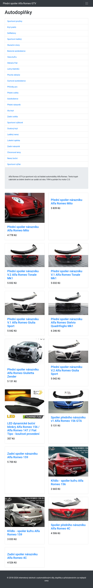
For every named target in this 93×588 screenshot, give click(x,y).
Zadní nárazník (13, 146)
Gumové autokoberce (16, 81)
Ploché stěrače (13, 75)
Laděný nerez (13, 134)
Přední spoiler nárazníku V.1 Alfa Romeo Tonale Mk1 (66, 274)
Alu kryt (10, 110)
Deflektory (11, 33)
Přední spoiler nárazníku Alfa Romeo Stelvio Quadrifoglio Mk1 (66, 322)
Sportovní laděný (14, 39)
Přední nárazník (14, 105)
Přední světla (12, 93)
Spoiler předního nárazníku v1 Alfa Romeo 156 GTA (68, 419)
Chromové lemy (14, 152)
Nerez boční (12, 158)
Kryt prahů (11, 27)
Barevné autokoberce (16, 51)
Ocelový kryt (12, 128)
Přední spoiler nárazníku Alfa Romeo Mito (23, 228)
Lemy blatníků (13, 69)
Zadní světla (12, 116)
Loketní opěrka (13, 140)
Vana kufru (12, 57)
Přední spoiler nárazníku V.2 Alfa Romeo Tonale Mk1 (23, 274)
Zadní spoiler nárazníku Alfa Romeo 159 (22, 455)
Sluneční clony (13, 45)
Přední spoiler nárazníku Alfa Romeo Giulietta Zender (23, 373)
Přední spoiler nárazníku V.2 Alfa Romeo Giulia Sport (66, 370)
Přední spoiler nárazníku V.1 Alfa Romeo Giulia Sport (23, 322)
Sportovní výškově (15, 122)
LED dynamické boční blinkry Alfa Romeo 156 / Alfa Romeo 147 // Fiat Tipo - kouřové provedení (23, 429)
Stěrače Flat (12, 63)
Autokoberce (12, 99)
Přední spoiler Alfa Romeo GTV (19, 3)
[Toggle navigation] (86, 3)
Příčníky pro (12, 87)
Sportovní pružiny (14, 21)
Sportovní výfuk (14, 164)
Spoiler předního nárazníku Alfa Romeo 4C (68, 526)
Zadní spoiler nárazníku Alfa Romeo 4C (22, 556)
